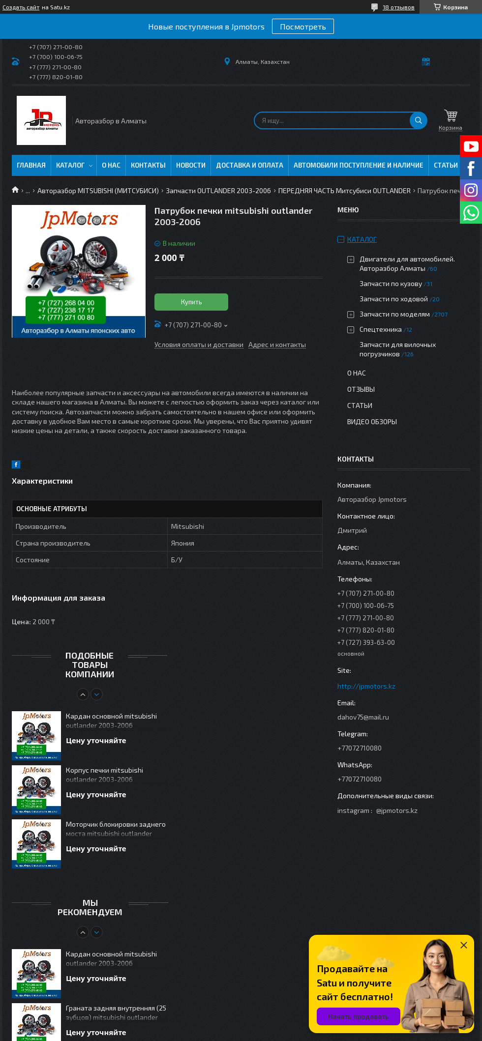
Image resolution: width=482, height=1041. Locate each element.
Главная (31, 165)
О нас (111, 165)
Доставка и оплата (249, 165)
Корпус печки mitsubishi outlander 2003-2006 (104, 774)
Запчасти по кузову (391, 283)
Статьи (446, 165)
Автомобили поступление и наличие (358, 165)
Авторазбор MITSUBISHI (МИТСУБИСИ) (98, 190)
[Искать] (418, 120)
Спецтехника (381, 329)
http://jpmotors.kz (366, 686)
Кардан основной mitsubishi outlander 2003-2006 (111, 720)
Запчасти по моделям (395, 314)
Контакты (148, 165)
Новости (191, 165)
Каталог (70, 165)
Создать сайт (20, 6)
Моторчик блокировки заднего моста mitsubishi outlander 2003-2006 (116, 829)
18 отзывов (399, 6)
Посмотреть (303, 26)
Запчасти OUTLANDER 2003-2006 (218, 190)
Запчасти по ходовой (394, 298)
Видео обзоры (372, 421)
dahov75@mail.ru (363, 717)
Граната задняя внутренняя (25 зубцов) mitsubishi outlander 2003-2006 (116, 1013)
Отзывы (361, 389)
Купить (191, 302)
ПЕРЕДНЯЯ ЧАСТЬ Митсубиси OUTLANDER (344, 190)
